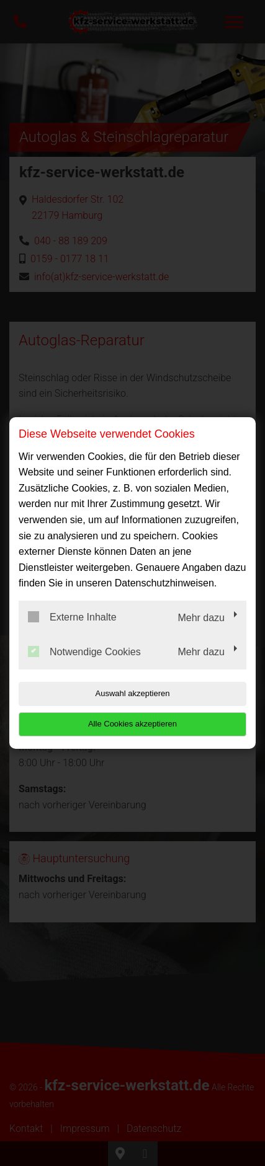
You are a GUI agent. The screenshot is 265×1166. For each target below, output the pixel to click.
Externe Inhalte (72, 616)
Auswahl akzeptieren (133, 693)
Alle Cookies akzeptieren (132, 723)
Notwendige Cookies (84, 651)
